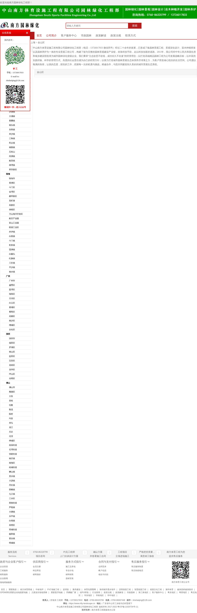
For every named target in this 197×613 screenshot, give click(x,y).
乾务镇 (12, 245)
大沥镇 (12, 481)
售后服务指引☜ (140, 561)
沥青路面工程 (125, 589)
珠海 (8, 174)
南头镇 (12, 125)
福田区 (12, 343)
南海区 (12, 463)
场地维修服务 (6, 582)
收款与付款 (103, 574)
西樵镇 (12, 489)
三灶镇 (12, 263)
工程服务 (4, 570)
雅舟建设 (76, 589)
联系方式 (130, 35)
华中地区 (111, 595)
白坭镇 (12, 521)
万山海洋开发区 (16, 214)
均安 (11, 418)
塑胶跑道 (13, 589)
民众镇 (12, 143)
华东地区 (88, 595)
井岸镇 (12, 232)
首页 (39, 35)
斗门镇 (12, 241)
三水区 (12, 498)
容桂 (11, 401)
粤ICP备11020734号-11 (127, 607)
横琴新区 (13, 196)
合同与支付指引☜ (109, 561)
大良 (11, 396)
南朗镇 (12, 147)
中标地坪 (40, 589)
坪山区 (12, 374)
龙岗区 (12, 365)
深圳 (8, 334)
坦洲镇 (12, 156)
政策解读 (101, 35)
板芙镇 (12, 161)
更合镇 (12, 538)
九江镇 (12, 494)
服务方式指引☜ (75, 561)
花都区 (12, 316)
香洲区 (12, 183)
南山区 (12, 352)
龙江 (11, 427)
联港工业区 (14, 227)
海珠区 (12, 294)
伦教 (11, 405)
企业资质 (4, 566)
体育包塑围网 (90, 589)
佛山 (8, 383)
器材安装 (70, 578)
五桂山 (12, 152)
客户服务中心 (69, 35)
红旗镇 (12, 258)
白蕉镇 (12, 236)
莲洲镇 (12, 249)
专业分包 (70, 570)
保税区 (12, 209)
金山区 (41, 42)
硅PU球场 (84, 592)
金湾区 (12, 192)
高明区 (12, 525)
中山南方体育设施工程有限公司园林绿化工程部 (77, 607)
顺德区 (12, 392)
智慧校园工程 (140, 589)
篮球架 (66, 589)
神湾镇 (12, 165)
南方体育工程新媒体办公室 (103, 610)
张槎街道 (13, 454)
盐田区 (12, 356)
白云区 (12, 303)
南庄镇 (12, 458)
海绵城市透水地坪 (107, 589)
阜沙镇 (12, 134)
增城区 (12, 325)
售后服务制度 (137, 566)
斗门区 (12, 187)
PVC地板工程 (53, 589)
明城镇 (12, 543)
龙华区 (12, 369)
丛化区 (12, 329)
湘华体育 (169, 589)
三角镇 (12, 138)
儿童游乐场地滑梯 (39, 592)
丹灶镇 (12, 485)
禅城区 (12, 441)
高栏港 (12, 201)
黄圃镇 (12, 121)
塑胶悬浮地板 (57, 592)
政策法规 (115, 35)
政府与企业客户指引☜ (13, 561)
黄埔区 (12, 307)
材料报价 (37, 574)
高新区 (12, 205)
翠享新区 (13, 169)
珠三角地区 (143, 592)
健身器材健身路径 (185, 589)
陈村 (11, 414)
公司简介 (51, 35)
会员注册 (37, 566)
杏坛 (11, 423)
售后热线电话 (137, 570)
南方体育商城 (26, 589)
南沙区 (12, 321)
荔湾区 (12, 289)
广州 (8, 276)
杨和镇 (12, 534)
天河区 (12, 298)
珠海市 (12, 178)
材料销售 (70, 574)
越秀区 (12, 285)
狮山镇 (12, 472)
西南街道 (13, 503)
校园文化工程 (156, 589)
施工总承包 (71, 566)
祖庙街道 (13, 445)
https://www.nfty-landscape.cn (82, 603)
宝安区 (12, 361)
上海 (33, 42)
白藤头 (12, 254)
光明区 (12, 378)
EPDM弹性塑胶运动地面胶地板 (14, 592)
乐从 (11, 432)
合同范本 (102, 566)
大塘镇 (12, 512)
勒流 (11, 409)
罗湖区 (12, 347)
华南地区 (100, 595)
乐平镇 (12, 516)
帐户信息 (102, 570)
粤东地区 (171, 592)
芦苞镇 (12, 507)
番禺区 (12, 312)
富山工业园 (14, 223)
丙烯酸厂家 (71, 592)
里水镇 (12, 476)
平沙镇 (12, 267)
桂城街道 (13, 467)
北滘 (11, 436)
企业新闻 (4, 578)
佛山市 (12, 387)
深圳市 (12, 338)
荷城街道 (13, 529)
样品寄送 (37, 570)
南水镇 (12, 272)
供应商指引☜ (41, 561)
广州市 (12, 281)
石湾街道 (13, 449)
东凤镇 (12, 129)
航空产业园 (14, 218)
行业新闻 (96, 592)
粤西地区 (183, 592)
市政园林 (86, 35)
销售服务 (4, 574)
